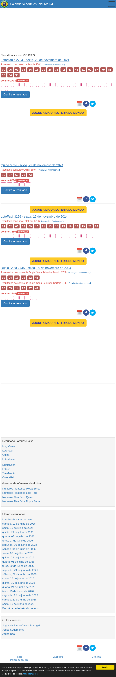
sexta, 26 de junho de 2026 (18, 578)
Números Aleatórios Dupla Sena (21, 501)
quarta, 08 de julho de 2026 (18, 536)
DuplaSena (8, 464)
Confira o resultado (15, 94)
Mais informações (30, 674)
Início (19, 657)
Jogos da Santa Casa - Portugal (21, 625)
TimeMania (8, 473)
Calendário (8, 477)
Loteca (6, 469)
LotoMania (8, 459)
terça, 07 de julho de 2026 (17, 540)
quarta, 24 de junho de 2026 (18, 587)
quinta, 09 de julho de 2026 (18, 532)
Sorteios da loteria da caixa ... (20, 608)
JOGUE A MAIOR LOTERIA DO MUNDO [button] (58, 112)
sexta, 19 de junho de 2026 (18, 604)
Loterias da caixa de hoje (17, 519)
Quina (5, 454)
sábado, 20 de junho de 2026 (19, 599)
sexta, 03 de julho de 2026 (17, 553)
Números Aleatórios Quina (17, 497)
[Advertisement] (58, 30)
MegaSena (8, 446)
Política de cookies (19, 660)
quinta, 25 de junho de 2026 (18, 582)
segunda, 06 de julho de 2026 (19, 544)
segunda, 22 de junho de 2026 (20, 595)
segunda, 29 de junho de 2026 (20, 570)
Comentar (96, 657)
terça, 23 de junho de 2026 (18, 591)
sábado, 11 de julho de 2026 (19, 523)
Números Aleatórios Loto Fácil (20, 492)
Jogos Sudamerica (13, 629)
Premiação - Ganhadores (54, 65)
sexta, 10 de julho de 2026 (17, 527)
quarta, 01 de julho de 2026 (18, 561)
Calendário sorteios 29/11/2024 (31, 4)
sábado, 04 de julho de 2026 (19, 549)
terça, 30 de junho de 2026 (18, 565)
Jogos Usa (8, 633)
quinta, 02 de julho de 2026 (18, 557)
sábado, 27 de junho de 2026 (19, 574)
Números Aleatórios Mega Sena (21, 488)
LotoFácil (7, 450)
